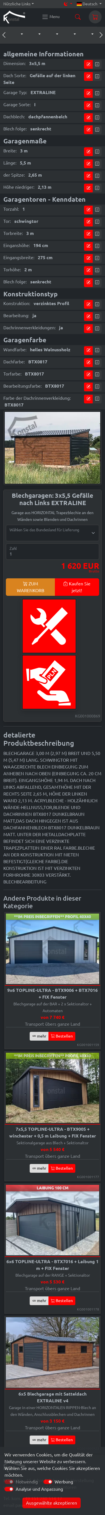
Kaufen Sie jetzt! (76, 587)
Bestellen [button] (62, 1036)
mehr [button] (39, 1036)
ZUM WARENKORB (30, 587)
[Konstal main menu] (50, 16)
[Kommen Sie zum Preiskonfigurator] (88, 64)
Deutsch (88, 4)
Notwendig (27, 1481)
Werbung (64, 1481)
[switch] (47, 1482)
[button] (16, 34)
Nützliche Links (17, 4)
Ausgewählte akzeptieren (51, 1502)
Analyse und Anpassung (39, 1489)
